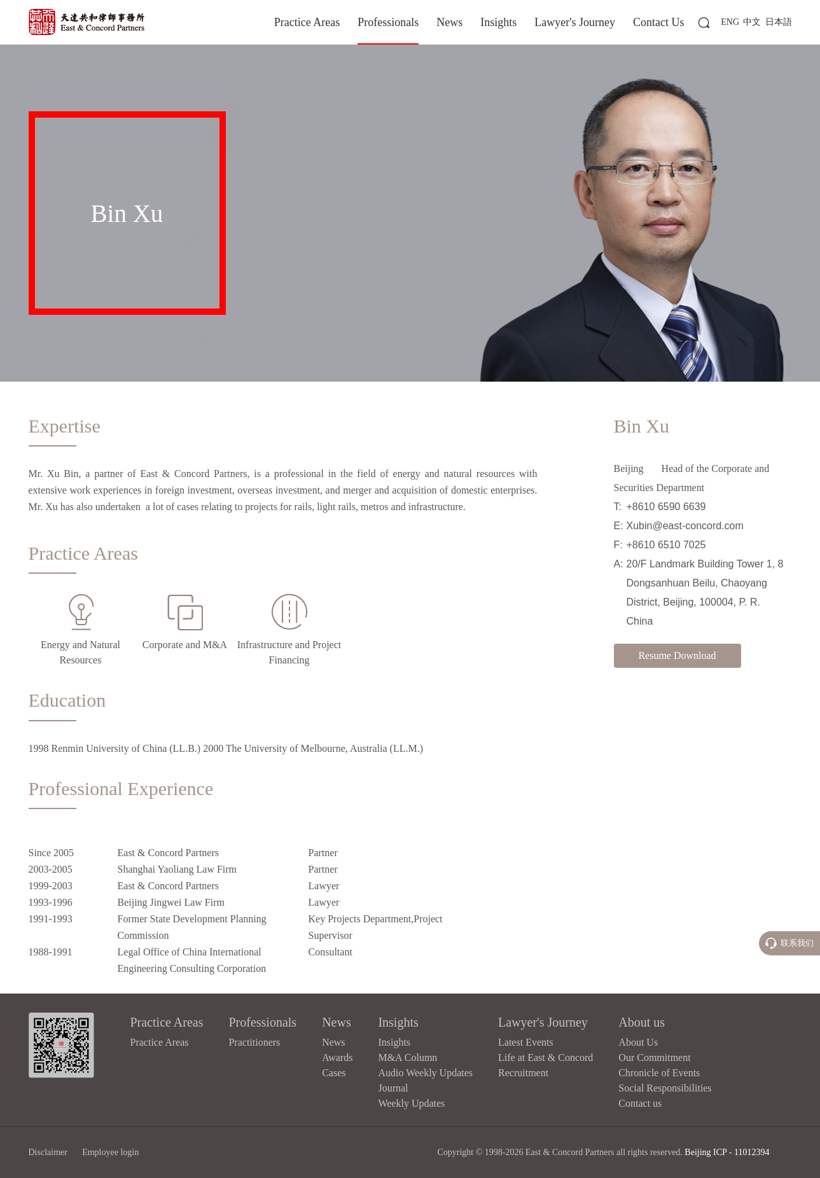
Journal (393, 1088)
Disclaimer (48, 1152)
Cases (333, 1072)
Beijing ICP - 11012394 (726, 1152)
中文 (752, 22)
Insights (498, 22)
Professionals (388, 22)
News (449, 22)
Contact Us (658, 22)
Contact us (640, 1103)
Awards (337, 1057)
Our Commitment (654, 1057)
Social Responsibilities (664, 1088)
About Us (638, 1042)
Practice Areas (307, 22)
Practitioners (254, 1042)
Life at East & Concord (545, 1057)
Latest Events (525, 1042)
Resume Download (677, 655)
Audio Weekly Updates (425, 1072)
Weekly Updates (411, 1103)
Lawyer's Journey (574, 22)
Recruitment (523, 1072)
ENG (730, 22)
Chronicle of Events (659, 1072)
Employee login (110, 1152)
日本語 (778, 22)
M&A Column (407, 1057)
